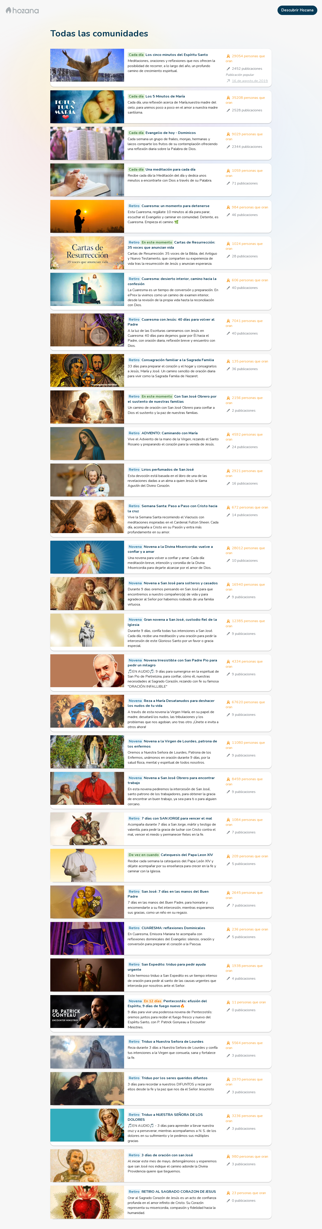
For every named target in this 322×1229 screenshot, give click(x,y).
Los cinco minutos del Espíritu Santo (177, 54)
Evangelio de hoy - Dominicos (171, 132)
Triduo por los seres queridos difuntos (175, 1078)
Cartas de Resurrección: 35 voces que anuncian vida (171, 245)
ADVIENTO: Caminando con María (170, 433)
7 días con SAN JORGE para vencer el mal (177, 818)
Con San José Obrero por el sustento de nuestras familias (172, 399)
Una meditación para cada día (170, 169)
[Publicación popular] (247, 80)
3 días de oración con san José (167, 1155)
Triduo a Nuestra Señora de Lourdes (172, 1041)
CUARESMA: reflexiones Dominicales (173, 928)
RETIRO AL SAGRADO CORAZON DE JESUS (179, 1191)
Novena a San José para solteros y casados (181, 583)
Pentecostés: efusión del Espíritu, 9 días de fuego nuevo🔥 (167, 1004)
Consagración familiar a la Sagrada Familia (178, 360)
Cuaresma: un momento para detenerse (176, 205)
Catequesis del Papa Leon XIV (187, 854)
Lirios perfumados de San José (168, 469)
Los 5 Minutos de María (165, 96)
